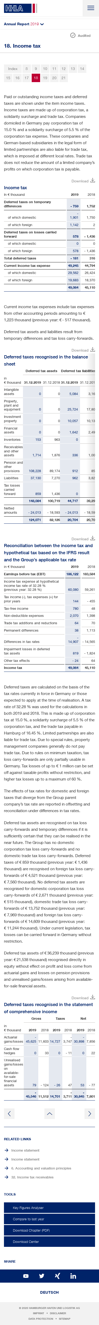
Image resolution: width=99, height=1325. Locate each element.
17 (27, 78)
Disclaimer (58, 1313)
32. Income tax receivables (32, 1177)
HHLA (20, 8)
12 (64, 68)
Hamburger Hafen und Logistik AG (54, 1308)
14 (82, 68)
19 (45, 78)
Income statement (25, 1150)
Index (12, 68)
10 (45, 68)
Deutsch (49, 1292)
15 (8, 78)
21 (64, 78)
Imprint (38, 1313)
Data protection (41, 1319)
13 (73, 68)
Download (80, 181)
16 (17, 78)
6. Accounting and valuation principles (41, 1168)
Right (90, 438)
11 (54, 68)
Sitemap (64, 1319)
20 (54, 78)
